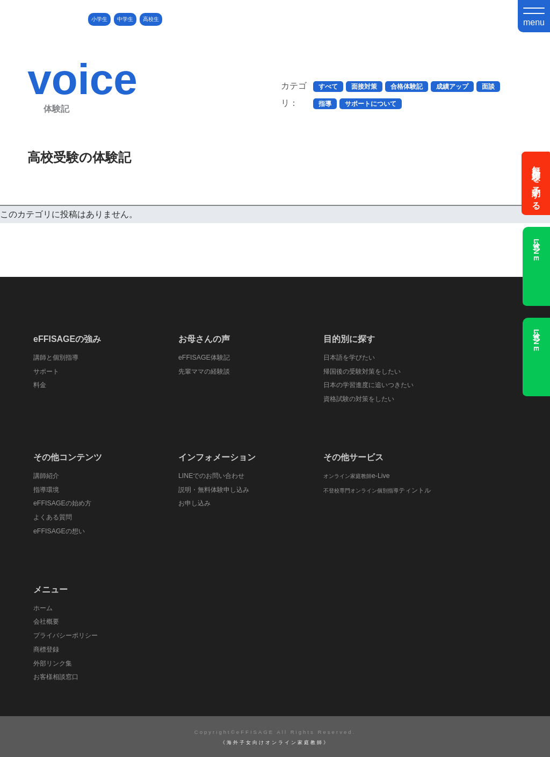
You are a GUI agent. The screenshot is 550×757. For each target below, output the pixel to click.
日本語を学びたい (351, 357)
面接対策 (364, 86)
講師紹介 (47, 475)
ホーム (43, 607)
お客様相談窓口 (57, 676)
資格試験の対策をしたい (361, 399)
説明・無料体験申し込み (216, 489)
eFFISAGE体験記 (205, 357)
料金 (40, 385)
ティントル (378, 489)
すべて (328, 86)
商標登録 (47, 648)
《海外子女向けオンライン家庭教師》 (275, 741)
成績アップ (452, 86)
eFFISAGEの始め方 (64, 503)
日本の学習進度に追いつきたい (372, 385)
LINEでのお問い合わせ (213, 475)
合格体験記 (406, 86)
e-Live (356, 475)
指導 (325, 104)
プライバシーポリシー (68, 635)
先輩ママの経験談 (206, 371)
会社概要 (47, 621)
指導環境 (47, 489)
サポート (47, 371)
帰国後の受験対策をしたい (365, 371)
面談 (488, 86)
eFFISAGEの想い (60, 530)
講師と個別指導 (57, 357)
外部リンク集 (54, 662)
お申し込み (195, 503)
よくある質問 (54, 516)
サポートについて (370, 104)
